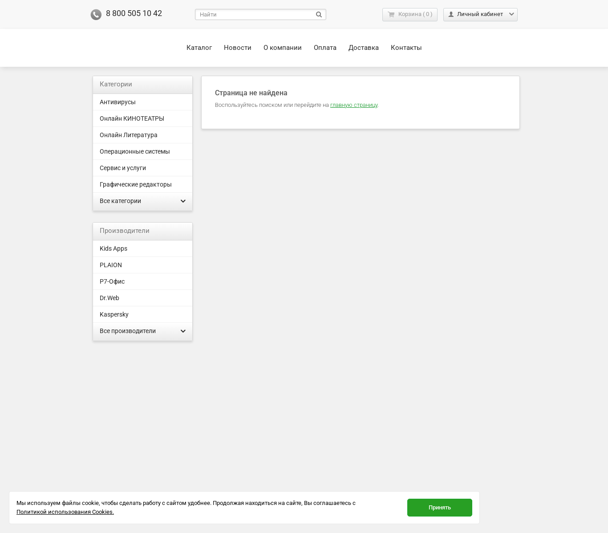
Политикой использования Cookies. (65, 512)
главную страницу (353, 105)
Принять (440, 507)
